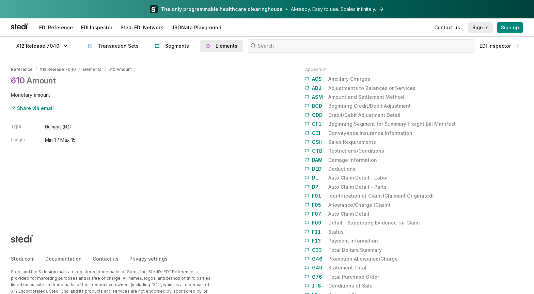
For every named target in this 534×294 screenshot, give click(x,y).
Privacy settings (148, 259)
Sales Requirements (340, 142)
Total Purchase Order (342, 277)
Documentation (63, 259)
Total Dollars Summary (343, 250)
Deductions (330, 169)
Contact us (106, 259)
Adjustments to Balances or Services (360, 88)
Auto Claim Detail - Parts (346, 187)
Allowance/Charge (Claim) (347, 205)
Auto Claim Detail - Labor (346, 178)
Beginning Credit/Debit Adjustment (358, 106)
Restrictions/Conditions (344, 151)
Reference (22, 69)
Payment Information (341, 241)
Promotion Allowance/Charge (351, 259)
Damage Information (341, 160)
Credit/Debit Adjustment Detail (352, 115)
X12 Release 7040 (58, 69)
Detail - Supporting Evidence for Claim (362, 223)
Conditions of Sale (339, 286)
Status (324, 232)
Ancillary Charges (337, 79)
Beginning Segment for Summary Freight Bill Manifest (380, 124)
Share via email (32, 108)
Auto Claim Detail (337, 214)
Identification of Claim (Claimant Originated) (369, 196)
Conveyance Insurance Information (358, 133)
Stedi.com (22, 259)
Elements (92, 69)
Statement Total (335, 268)
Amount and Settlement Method (354, 97)
